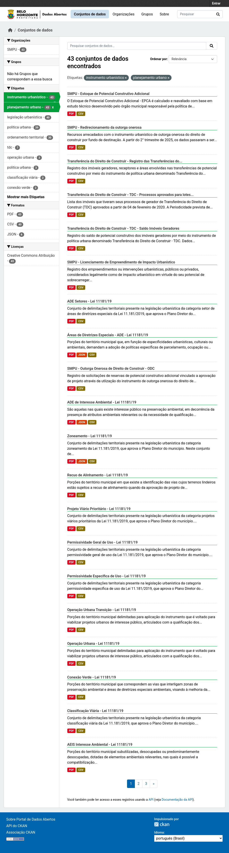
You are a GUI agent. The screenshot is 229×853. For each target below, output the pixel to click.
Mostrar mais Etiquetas (26, 197)
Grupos (147, 14)
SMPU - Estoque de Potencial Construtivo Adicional (108, 94)
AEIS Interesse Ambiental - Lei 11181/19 (99, 744)
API (150, 799)
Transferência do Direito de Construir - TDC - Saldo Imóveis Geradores (123, 228)
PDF (71, 113)
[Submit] (218, 14)
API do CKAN (16, 826)
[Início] (10, 30)
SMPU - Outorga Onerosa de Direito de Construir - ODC (111, 368)
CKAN (161, 824)
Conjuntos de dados (90, 14)
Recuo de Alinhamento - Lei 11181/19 (97, 475)
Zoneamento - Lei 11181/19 (89, 436)
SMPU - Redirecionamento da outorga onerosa (104, 127)
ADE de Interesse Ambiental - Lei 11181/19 (101, 402)
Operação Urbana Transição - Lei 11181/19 (101, 610)
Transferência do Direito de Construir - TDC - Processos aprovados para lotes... (130, 195)
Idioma (159, 832)
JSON (81, 354)
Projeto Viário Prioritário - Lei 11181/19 (99, 509)
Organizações (124, 14)
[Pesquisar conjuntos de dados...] (200, 14)
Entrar (216, 3)
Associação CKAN (20, 832)
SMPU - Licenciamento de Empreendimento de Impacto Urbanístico (121, 262)
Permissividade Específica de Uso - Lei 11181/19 (106, 576)
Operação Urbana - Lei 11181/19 (93, 643)
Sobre (164, 14)
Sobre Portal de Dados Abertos (30, 819)
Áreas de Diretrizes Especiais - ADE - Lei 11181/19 (107, 335)
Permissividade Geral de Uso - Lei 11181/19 (102, 542)
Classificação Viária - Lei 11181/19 (95, 711)
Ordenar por (158, 59)
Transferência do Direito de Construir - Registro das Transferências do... (124, 161)
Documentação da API (177, 799)
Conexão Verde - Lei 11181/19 (91, 677)
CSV (80, 113)
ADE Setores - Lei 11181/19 (89, 301)
